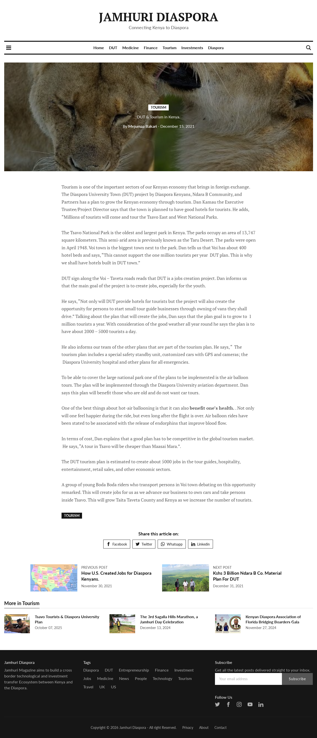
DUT (113, 47)
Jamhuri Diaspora (158, 17)
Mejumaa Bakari (140, 126)
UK (102, 686)
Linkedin (200, 544)
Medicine (130, 47)
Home (98, 47)
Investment (184, 670)
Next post (222, 567)
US (113, 686)
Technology (162, 678)
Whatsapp (172, 544)
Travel (88, 686)
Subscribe (297, 679)
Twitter (144, 544)
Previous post (94, 567)
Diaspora (216, 47)
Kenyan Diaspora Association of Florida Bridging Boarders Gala (273, 619)
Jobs (87, 678)
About (204, 727)
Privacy (187, 727)
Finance (151, 47)
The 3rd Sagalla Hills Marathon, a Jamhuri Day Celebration (169, 619)
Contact (220, 727)
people (141, 678)
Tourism (169, 47)
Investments (192, 47)
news (124, 678)
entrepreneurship (134, 670)
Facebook (116, 544)
